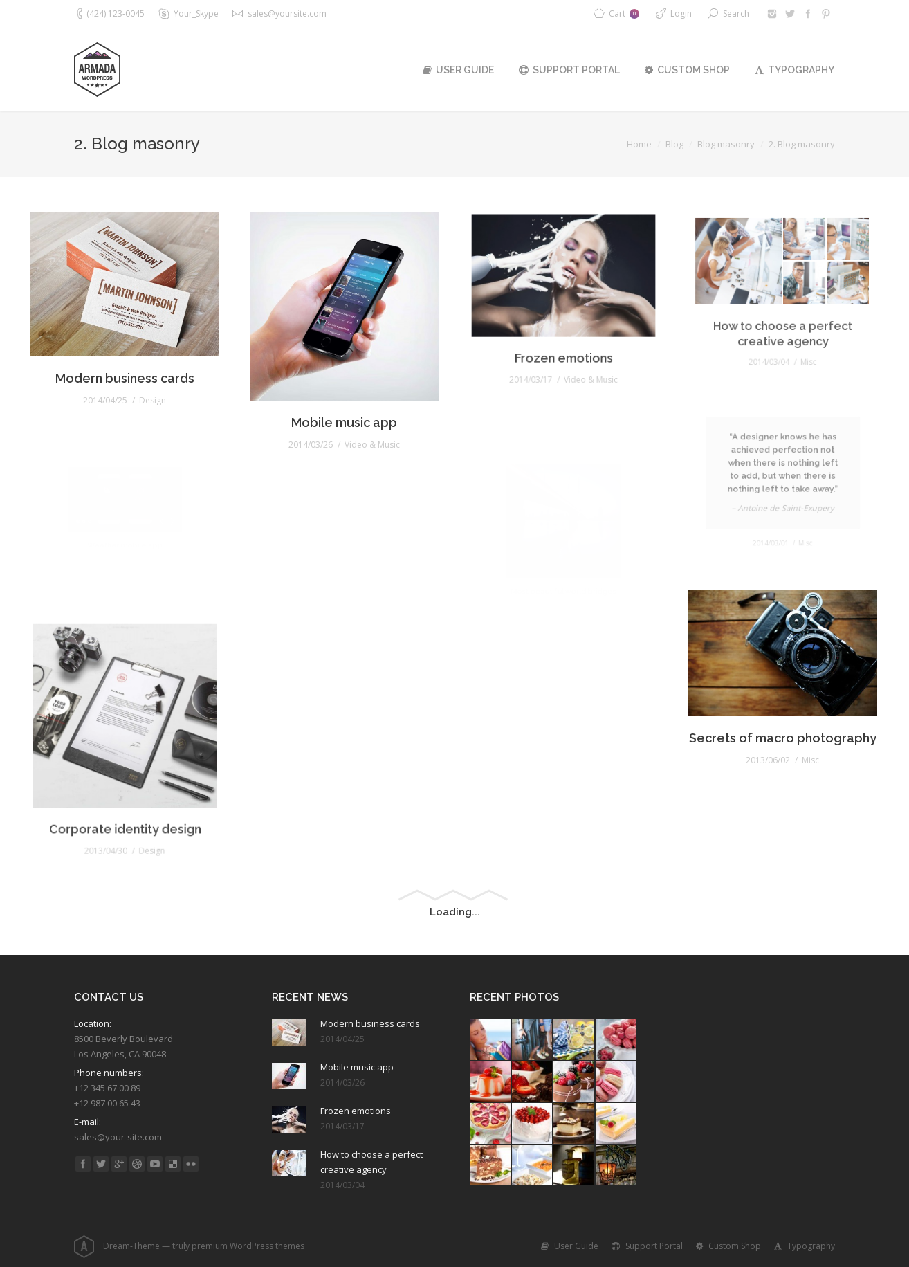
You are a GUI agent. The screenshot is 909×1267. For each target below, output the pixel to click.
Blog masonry (726, 144)
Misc (801, 735)
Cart (624, 13)
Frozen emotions (563, 337)
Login (681, 13)
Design (147, 383)
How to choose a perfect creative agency (371, 1162)
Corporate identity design (124, 796)
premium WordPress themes (248, 1246)
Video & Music (365, 413)
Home (639, 144)
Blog (674, 144)
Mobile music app (344, 397)
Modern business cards (124, 365)
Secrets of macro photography (783, 719)
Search (736, 13)
